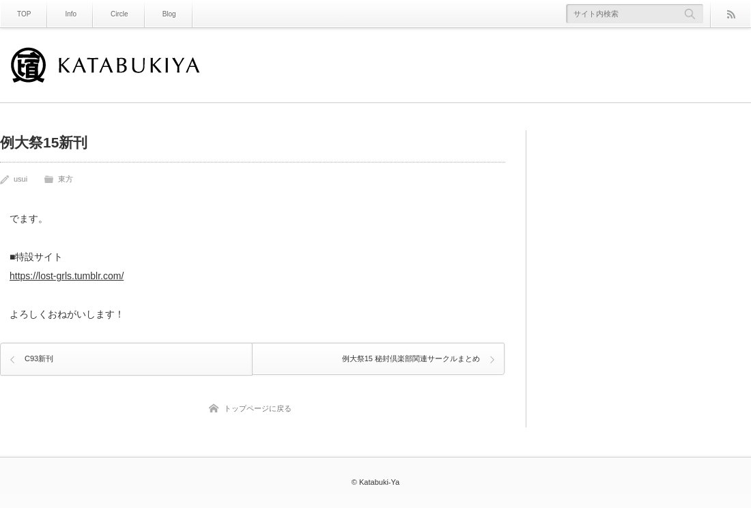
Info (70, 14)
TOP (24, 14)
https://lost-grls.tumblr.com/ (67, 275)
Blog (169, 14)
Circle (119, 14)
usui (20, 179)
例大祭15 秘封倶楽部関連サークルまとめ (410, 357)
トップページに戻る (258, 406)
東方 (65, 179)
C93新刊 (39, 357)
